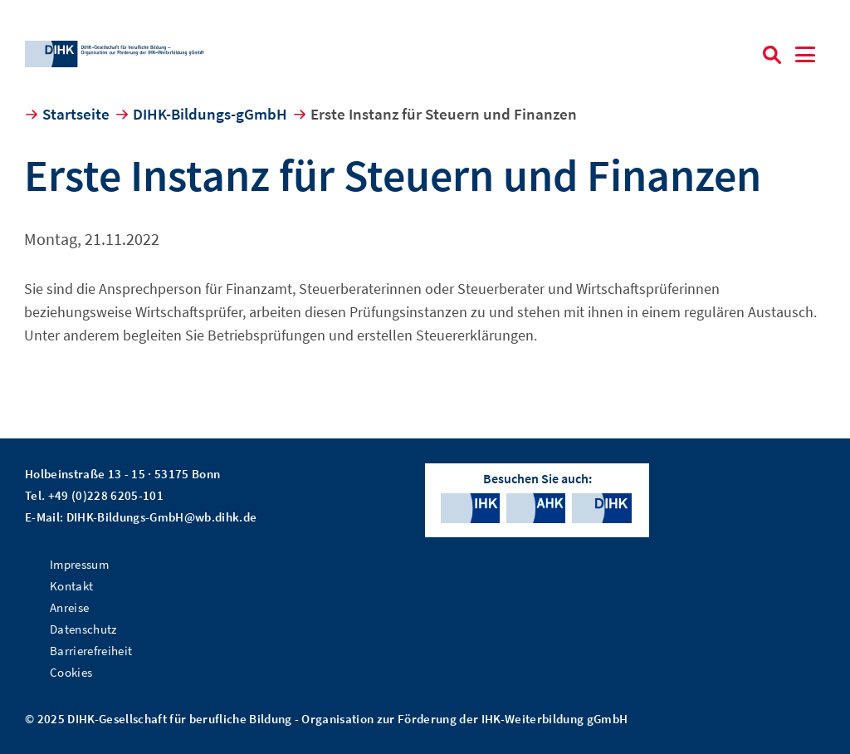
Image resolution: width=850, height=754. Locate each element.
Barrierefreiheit (91, 651)
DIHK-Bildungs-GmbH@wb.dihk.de (161, 517)
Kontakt (71, 586)
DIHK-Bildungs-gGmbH (210, 114)
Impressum (79, 564)
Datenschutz (83, 629)
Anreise (69, 607)
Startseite (76, 114)
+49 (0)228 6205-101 (106, 495)
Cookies (71, 672)
